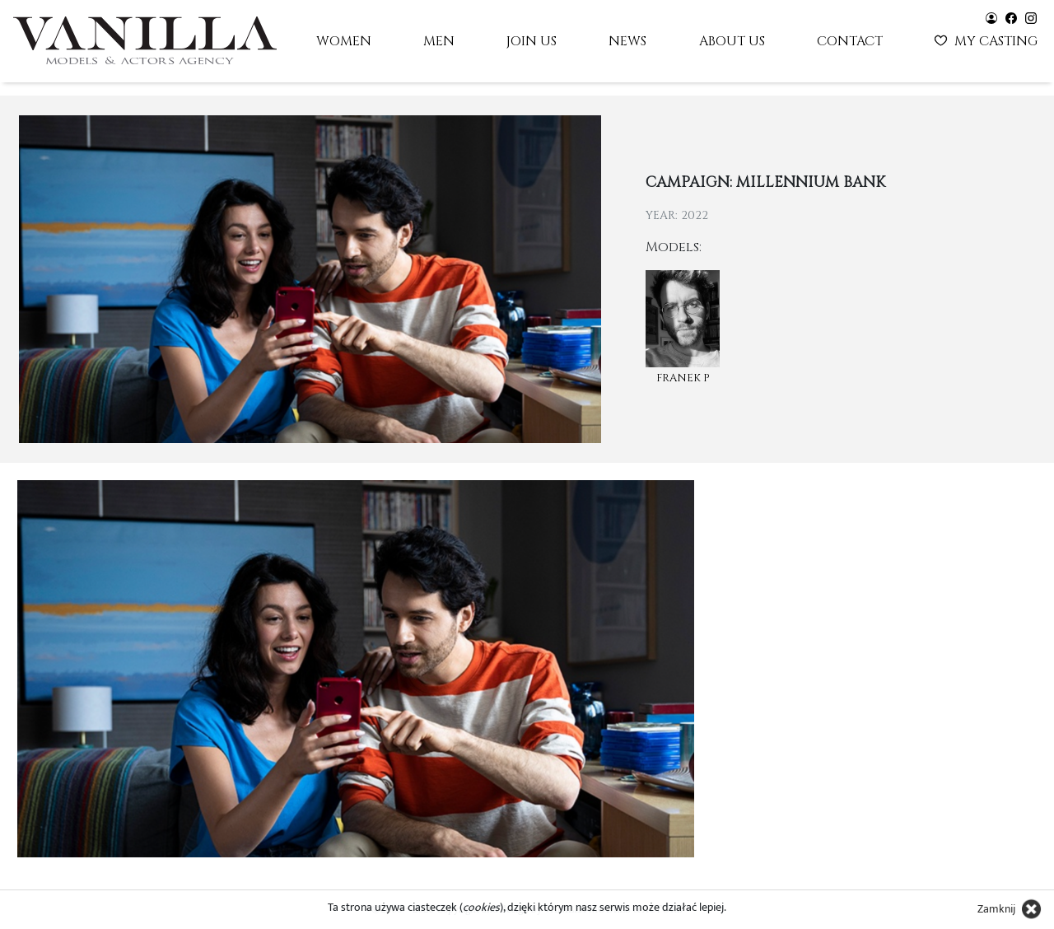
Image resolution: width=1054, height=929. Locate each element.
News (627, 41)
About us (732, 41)
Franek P (683, 378)
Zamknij (996, 908)
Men (439, 41)
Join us (531, 41)
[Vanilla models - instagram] (1031, 17)
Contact (850, 41)
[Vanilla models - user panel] (991, 17)
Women (343, 41)
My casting (988, 39)
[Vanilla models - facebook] (1011, 17)
